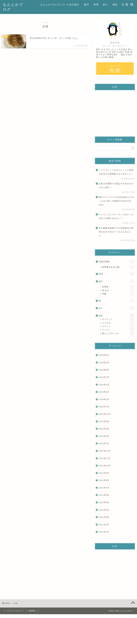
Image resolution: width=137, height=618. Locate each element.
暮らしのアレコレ (118, 333)
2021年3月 (104, 517)
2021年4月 (104, 510)
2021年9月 (104, 473)
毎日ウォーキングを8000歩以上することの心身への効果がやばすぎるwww (116, 201)
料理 (96, 4)
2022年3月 (104, 429)
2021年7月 (104, 488)
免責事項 (32, 611)
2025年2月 (104, 355)
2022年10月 (104, 414)
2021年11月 (104, 458)
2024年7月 (104, 377)
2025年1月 (104, 362)
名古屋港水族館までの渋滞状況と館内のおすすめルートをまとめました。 (116, 232)
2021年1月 (104, 532)
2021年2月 (104, 525)
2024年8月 (104, 370)
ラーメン (118, 329)
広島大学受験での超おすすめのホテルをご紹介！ (116, 186)
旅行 (86, 4)
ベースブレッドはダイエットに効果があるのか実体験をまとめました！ (116, 172)
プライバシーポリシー (15, 611)
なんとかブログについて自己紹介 (60, 4)
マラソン (118, 326)
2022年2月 (104, 436)
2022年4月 (104, 421)
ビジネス (118, 322)
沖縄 (118, 293)
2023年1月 (104, 407)
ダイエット (118, 319)
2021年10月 (104, 466)
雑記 (115, 4)
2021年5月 (104, 502)
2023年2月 (104, 399)
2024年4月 (104, 385)
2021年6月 (104, 495)
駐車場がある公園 (118, 267)
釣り (105, 4)
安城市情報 (116, 261)
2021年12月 (104, 451)
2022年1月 (104, 443)
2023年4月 (104, 392)
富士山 (118, 290)
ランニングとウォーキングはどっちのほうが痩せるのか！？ (116, 216)
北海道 (118, 286)
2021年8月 (104, 480)
